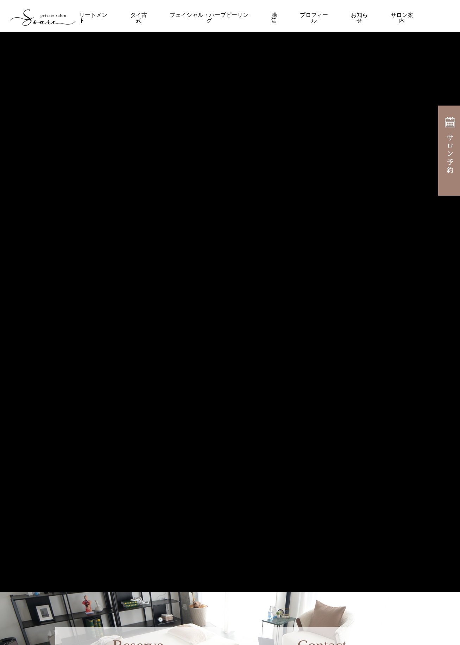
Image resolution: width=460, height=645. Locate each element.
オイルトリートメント (82, 18)
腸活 (274, 18)
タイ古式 (138, 18)
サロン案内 (402, 18)
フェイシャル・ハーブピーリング (209, 18)
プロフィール (314, 18)
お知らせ (359, 18)
